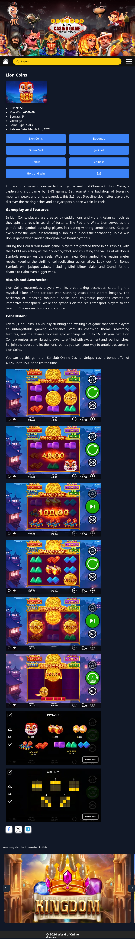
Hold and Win (36, 173)
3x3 (99, 173)
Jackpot (99, 150)
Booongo (99, 139)
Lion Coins (36, 139)
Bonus (36, 162)
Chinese (99, 162)
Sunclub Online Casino (64, 357)
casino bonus (106, 357)
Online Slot (36, 150)
